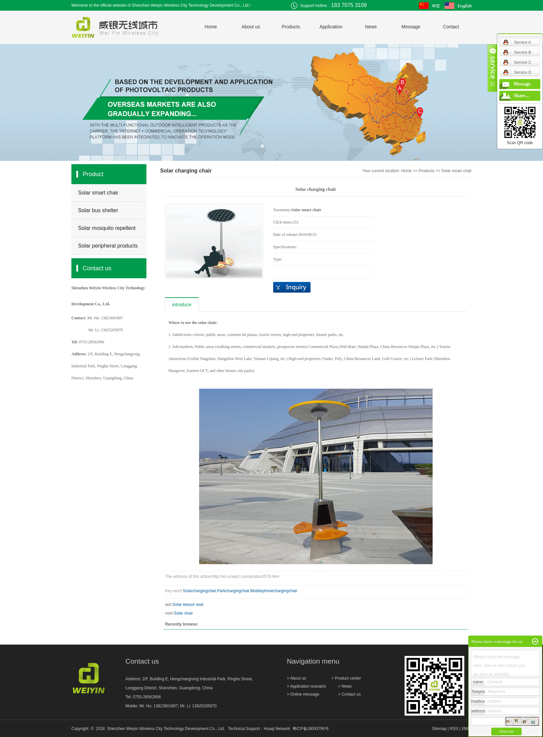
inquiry (292, 287)
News (371, 26)
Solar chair (183, 613)
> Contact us (349, 694)
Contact (451, 26)
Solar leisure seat (187, 604)
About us (250, 26)
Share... (521, 95)
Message (411, 26)
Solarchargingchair (199, 591)
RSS (454, 728)
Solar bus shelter (98, 210)
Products (291, 26)
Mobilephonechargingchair (274, 591)
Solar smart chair (98, 193)
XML (465, 728)
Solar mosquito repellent (107, 228)
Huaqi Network (277, 728)
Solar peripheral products (108, 246)
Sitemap (439, 728)
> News (345, 686)
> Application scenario (307, 686)
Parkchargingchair (233, 591)
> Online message (303, 694)
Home (210, 26)
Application (331, 26)
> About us (297, 678)
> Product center (346, 678)
